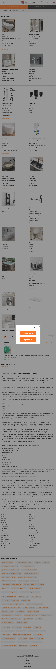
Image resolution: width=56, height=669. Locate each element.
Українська (28, 333)
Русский (28, 339)
